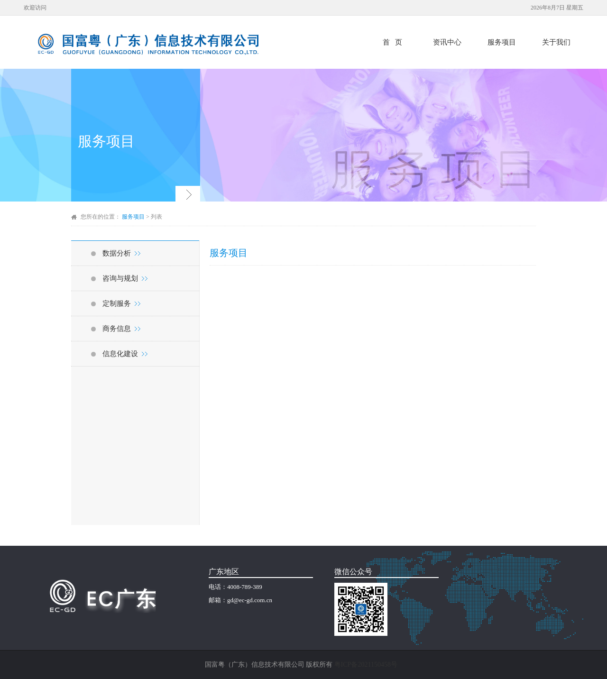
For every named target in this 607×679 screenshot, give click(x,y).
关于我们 (556, 42)
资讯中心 (447, 42)
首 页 (392, 42)
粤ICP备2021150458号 (365, 664)
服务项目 (501, 42)
